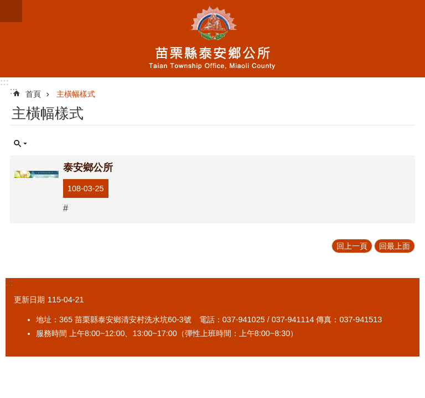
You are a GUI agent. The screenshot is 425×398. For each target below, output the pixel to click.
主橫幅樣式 (75, 94)
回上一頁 (351, 246)
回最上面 (394, 246)
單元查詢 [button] (20, 144)
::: (4, 82)
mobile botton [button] (11, 11)
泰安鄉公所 (212, 38)
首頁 (33, 94)
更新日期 (29, 299)
